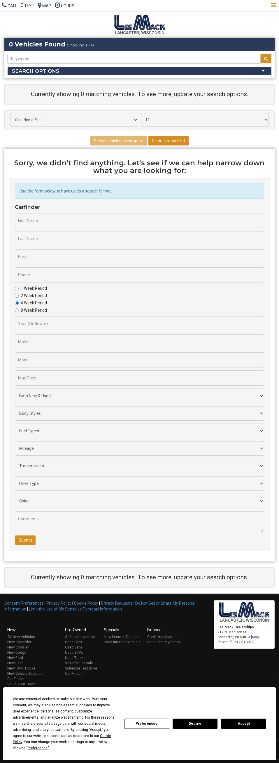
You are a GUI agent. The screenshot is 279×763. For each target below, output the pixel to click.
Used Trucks (75, 658)
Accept (244, 724)
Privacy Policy (58, 603)
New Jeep (15, 663)
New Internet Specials (121, 636)
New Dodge (16, 652)
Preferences (146, 724)
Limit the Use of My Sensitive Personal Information (75, 609)
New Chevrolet (19, 642)
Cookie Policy (86, 603)
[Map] (255, 637)
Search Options (35, 71)
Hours (64, 5)
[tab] (139, 71)
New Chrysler (18, 647)
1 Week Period (31, 288)
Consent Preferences (24, 603)
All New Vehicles (21, 636)
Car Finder (15, 679)
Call (9, 5)
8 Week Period (31, 310)
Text (27, 5)
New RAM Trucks (21, 668)
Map (44, 5)
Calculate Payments (163, 642)
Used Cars (73, 642)
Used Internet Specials (122, 642)
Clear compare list (168, 140)
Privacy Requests (117, 603)
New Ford (15, 658)
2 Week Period (31, 295)
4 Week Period (31, 303)
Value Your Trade (21, 684)
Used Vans (74, 647)
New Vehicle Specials (25, 673)
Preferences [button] (38, 748)
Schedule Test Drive (81, 668)
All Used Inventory (80, 636)
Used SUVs (74, 652)
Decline (195, 724)
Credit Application (162, 636)
